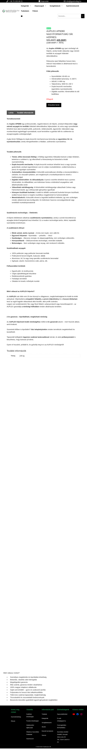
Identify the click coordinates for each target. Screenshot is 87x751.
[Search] (82, 16)
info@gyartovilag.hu (73, 1)
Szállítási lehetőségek (30, 715)
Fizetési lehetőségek (32, 721)
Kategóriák (27, 5)
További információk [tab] (25, 113)
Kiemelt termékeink (47, 731)
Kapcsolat (45, 1)
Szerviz (44, 735)
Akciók (44, 727)
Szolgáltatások (57, 5)
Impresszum (30, 738)
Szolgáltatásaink (47, 722)
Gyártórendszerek (72, 6)
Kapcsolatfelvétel (62, 714)
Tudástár (44, 714)
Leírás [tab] (11, 113)
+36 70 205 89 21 (16, 1)
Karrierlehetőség (16, 717)
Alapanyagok (41, 5)
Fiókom (35, 11)
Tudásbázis (25, 11)
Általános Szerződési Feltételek (32, 733)
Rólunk (13, 721)
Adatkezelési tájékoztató (30, 726)
